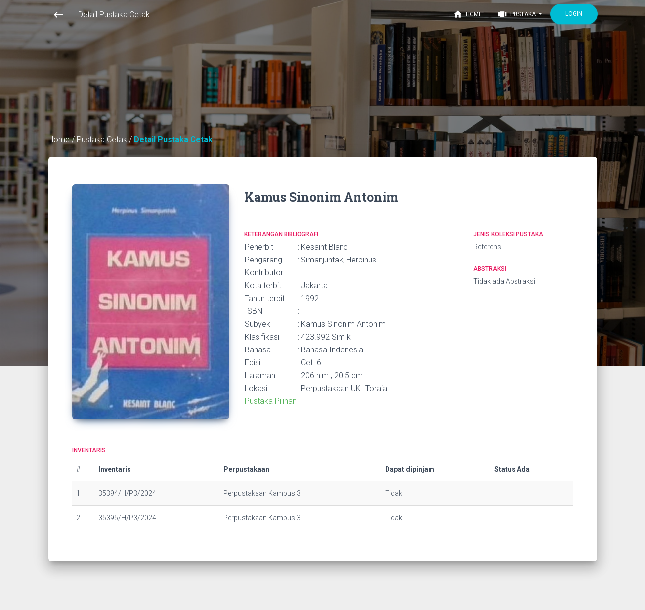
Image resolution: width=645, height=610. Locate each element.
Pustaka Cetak (103, 139)
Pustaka (517, 14)
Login (573, 13)
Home (467, 14)
